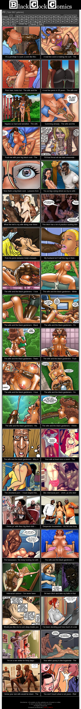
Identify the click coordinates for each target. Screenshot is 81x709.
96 (72, 21)
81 (4, 21)
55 (40, 17)
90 (45, 21)
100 (13, 24)
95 (67, 21)
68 (22, 19)
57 (49, 17)
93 (58, 21)
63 (75, 17)
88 (35, 21)
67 (17, 19)
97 (76, 21)
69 (26, 19)
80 (76, 19)
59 (58, 17)
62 (70, 17)
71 (35, 19)
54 (36, 17)
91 (49, 21)
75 (54, 19)
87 (31, 21)
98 (4, 24)
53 (31, 17)
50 (17, 17)
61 (66, 17)
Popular (33, 24)
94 (63, 21)
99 (8, 24)
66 (13, 19)
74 (49, 19)
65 (8, 19)
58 (54, 17)
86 (26, 21)
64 (4, 19)
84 (17, 21)
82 (8, 21)
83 (13, 21)
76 (58, 19)
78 (67, 19)
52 (27, 17)
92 (54, 21)
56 (45, 17)
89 (40, 21)
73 (45, 19)
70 (31, 19)
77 (63, 19)
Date (40, 24)
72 (40, 19)
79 (72, 19)
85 (22, 21)
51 (22, 17)
